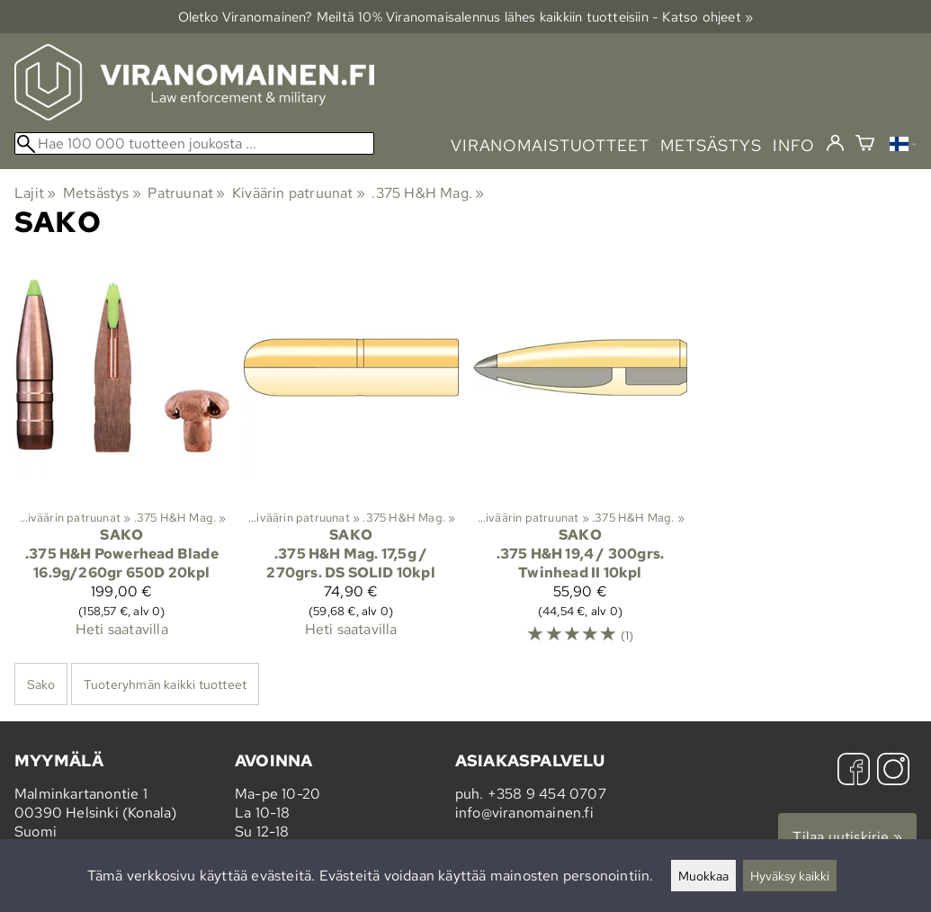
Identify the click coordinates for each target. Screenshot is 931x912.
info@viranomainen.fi (524, 812)
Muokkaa (703, 875)
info (794, 145)
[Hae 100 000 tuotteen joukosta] (194, 143)
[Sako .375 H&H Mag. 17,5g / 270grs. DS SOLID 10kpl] (351, 460)
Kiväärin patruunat (298, 192)
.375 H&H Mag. (428, 192)
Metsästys (102, 192)
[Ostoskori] (864, 145)
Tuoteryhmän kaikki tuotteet (165, 684)
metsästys (711, 145)
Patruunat (186, 192)
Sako (41, 684)
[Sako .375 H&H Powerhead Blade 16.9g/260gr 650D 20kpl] (121, 460)
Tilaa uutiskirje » (847, 836)
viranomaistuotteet (550, 145)
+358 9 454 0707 (547, 793)
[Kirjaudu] (835, 144)
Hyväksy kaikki (789, 875)
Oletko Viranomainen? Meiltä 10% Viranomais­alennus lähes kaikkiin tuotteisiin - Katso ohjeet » (466, 16)
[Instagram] (893, 771)
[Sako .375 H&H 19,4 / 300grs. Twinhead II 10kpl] (580, 460)
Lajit (35, 192)
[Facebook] (853, 771)
